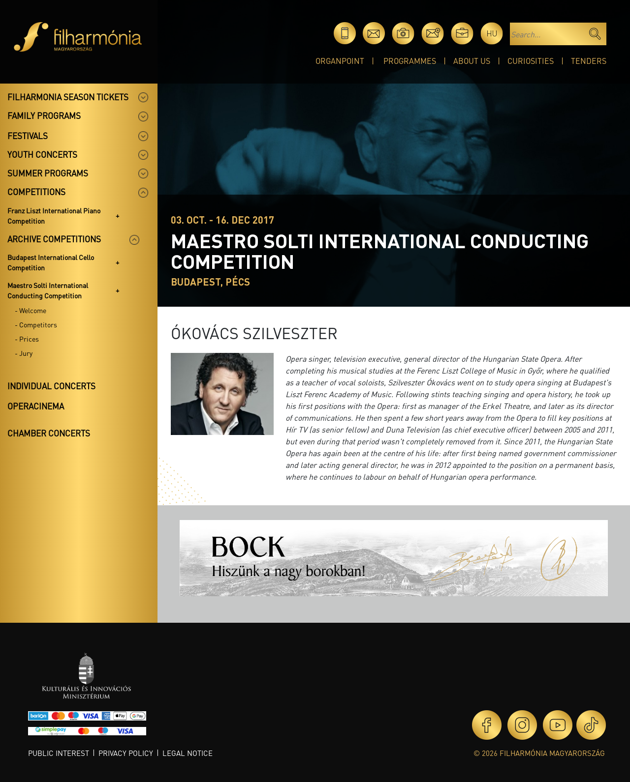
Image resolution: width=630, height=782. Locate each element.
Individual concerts (51, 385)
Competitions (36, 191)
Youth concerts (42, 154)
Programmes (409, 61)
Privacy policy (125, 753)
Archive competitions (54, 238)
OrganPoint (339, 61)
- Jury (23, 352)
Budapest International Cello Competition (50, 262)
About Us (471, 61)
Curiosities (530, 61)
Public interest (58, 753)
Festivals (27, 135)
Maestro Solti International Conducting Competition (47, 290)
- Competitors (36, 324)
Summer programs (47, 173)
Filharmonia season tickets (67, 96)
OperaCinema (35, 406)
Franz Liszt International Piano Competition (53, 215)
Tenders (588, 61)
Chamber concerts (48, 433)
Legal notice (187, 753)
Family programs (44, 115)
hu (492, 33)
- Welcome (30, 310)
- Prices (27, 338)
